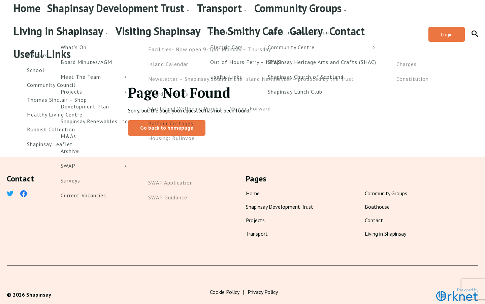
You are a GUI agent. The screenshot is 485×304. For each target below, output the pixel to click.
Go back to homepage (166, 118)
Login (447, 29)
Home (21, 14)
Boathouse (377, 197)
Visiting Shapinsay (306, 14)
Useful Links (57, 44)
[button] (475, 30)
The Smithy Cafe (357, 14)
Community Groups (186, 14)
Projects (255, 210)
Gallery (394, 14)
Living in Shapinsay (247, 14)
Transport (137, 14)
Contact (23, 44)
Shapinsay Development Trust (73, 14)
